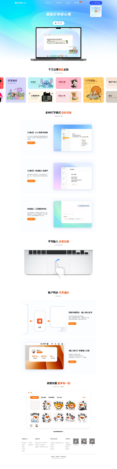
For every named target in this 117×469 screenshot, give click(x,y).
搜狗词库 (52, 449)
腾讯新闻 (67, 449)
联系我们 (52, 444)
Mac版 (23, 444)
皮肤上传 (52, 446)
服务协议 (53, 456)
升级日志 (30, 442)
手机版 (23, 446)
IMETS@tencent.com (44, 446)
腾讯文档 (67, 446)
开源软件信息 (63, 456)
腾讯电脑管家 (68, 444)
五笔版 (23, 451)
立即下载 (59, 23)
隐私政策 (57, 456)
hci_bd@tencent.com (59, 442)
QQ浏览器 (67, 442)
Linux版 (23, 449)
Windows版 (24, 442)
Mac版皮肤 (31, 444)
